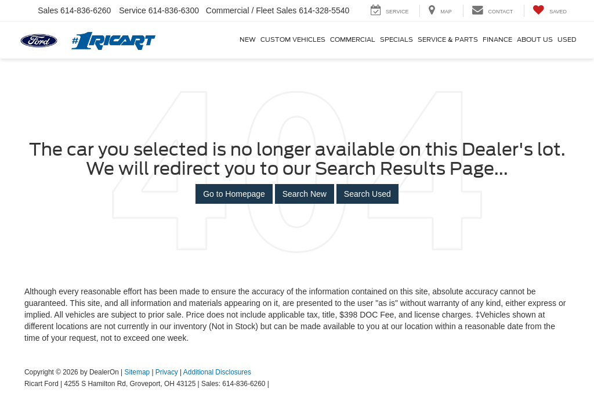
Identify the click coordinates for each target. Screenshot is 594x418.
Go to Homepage (234, 194)
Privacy (166, 372)
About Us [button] (535, 40)
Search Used (367, 194)
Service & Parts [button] (448, 40)
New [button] (248, 40)
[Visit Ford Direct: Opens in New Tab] (274, 384)
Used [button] (566, 40)
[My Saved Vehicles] (549, 11)
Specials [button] (396, 40)
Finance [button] (497, 40)
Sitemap (137, 372)
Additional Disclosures (217, 372)
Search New (304, 194)
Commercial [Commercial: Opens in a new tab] (352, 40)
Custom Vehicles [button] (292, 40)
